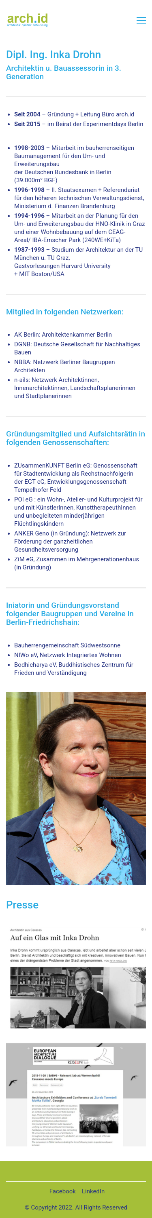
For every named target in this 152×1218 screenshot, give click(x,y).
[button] (141, 20)
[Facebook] (62, 1192)
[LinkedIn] (93, 1192)
